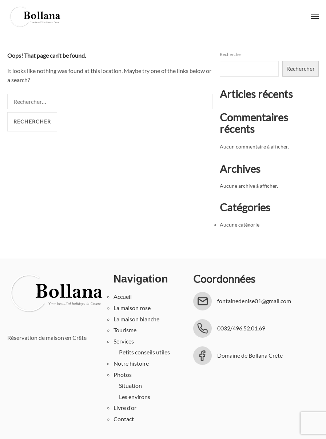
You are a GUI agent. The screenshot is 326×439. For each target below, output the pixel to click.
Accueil (123, 296)
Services (124, 341)
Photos (123, 374)
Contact (124, 418)
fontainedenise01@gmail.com (254, 300)
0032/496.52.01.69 (241, 328)
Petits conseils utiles (144, 352)
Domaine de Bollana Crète (250, 355)
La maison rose (132, 307)
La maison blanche (136, 319)
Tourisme (125, 329)
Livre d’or (125, 407)
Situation (130, 385)
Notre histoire (131, 363)
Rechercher (231, 54)
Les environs (134, 396)
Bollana (34, 16)
